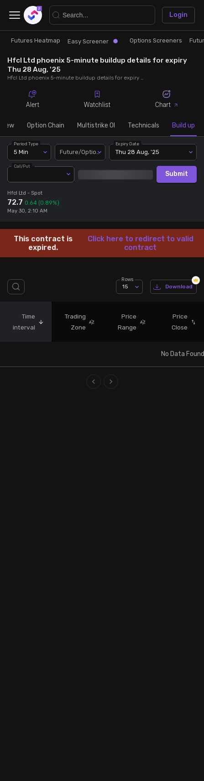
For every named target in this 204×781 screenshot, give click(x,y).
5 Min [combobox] (21, 152)
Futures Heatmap (35, 40)
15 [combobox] (125, 286)
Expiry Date (128, 143)
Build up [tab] (183, 125)
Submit (177, 174)
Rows (127, 279)
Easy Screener (93, 41)
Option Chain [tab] (45, 125)
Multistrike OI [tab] (96, 125)
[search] (18, 287)
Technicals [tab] (143, 125)
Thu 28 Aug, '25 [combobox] (137, 152)
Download (173, 286)
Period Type (26, 143)
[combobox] (80, 152)
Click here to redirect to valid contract (141, 243)
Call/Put (22, 165)
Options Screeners (156, 40)
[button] (39, 321)
